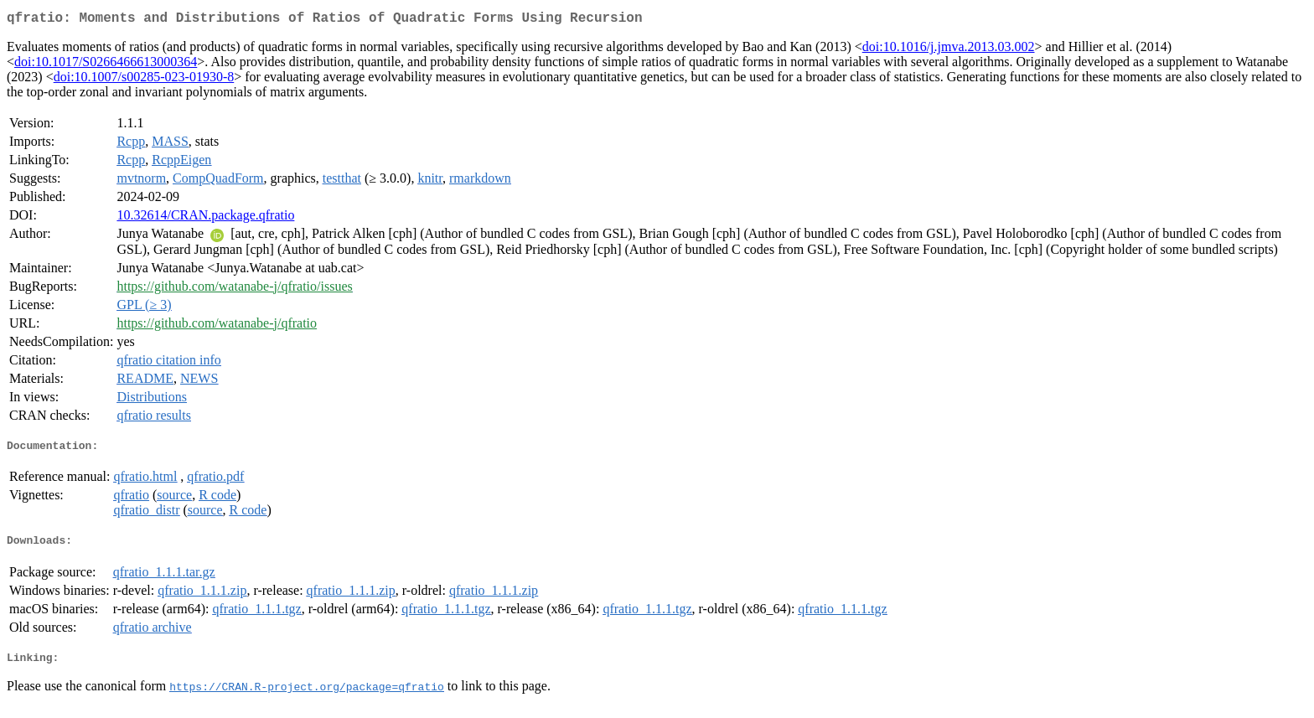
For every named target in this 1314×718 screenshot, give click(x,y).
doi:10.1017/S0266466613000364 (105, 65)
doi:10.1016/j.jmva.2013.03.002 (948, 50)
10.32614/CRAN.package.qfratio (205, 218)
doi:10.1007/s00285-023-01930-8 (144, 80)
